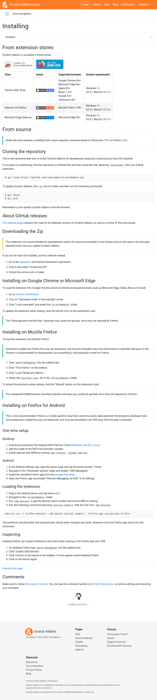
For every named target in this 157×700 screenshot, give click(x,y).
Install (85, 4)
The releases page (12, 222)
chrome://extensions (27, 294)
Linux (96, 445)
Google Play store (65, 474)
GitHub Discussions (103, 584)
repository (25, 261)
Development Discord (119, 645)
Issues (110, 638)
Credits (79, 641)
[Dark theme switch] (153, 2)
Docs (107, 4)
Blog (115, 4)
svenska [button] (143, 4)
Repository (32, 662)
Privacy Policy (34, 669)
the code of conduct (36, 584)
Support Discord (116, 641)
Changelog (81, 645)
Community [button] (127, 4)
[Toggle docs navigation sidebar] (7, 14)
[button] (78, 37)
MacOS (87, 445)
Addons (97, 4)
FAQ (77, 634)
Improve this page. (12, 568)
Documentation (34, 665)
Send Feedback (84, 638)
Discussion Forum (117, 634)
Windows (77, 445)
